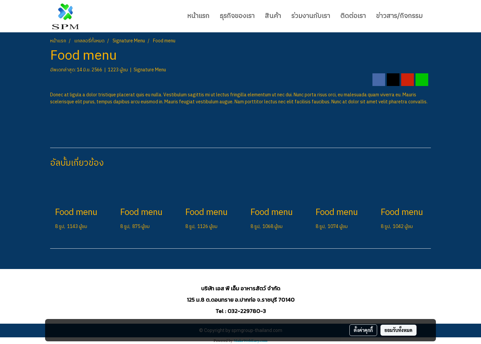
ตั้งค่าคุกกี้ (363, 330)
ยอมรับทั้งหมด (398, 330)
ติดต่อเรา (353, 16)
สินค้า (273, 16)
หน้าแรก (198, 16)
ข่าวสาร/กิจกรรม (399, 16)
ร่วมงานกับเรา (310, 16)
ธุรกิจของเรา (237, 16)
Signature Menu (150, 70)
